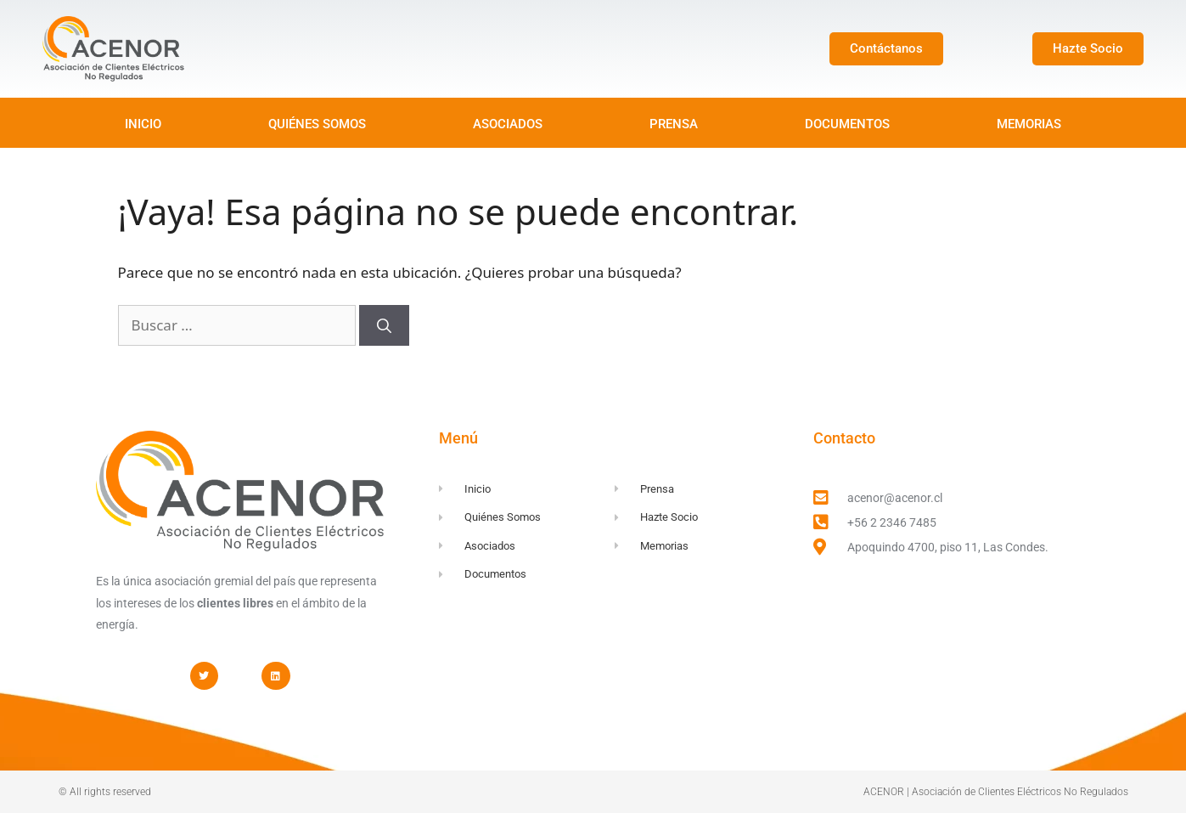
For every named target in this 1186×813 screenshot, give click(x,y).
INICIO (143, 124)
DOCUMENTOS (847, 124)
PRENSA (673, 124)
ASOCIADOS (507, 124)
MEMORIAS (1029, 124)
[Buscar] (384, 325)
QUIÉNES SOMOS (317, 124)
